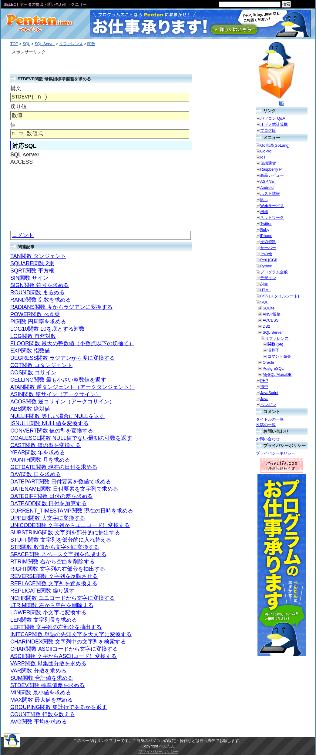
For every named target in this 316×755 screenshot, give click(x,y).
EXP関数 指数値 (30, 351)
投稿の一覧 (266, 425)
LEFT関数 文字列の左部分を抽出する (56, 627)
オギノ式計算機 (274, 124)
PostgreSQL (273, 368)
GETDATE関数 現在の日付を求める (53, 467)
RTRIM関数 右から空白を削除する (52, 562)
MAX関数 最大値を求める (41, 700)
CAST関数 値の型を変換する (45, 445)
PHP (264, 380)
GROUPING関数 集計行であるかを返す (58, 707)
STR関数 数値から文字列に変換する (54, 547)
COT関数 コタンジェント (41, 365)
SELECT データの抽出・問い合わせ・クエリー (45, 4)
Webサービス (272, 205)
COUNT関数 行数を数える (42, 714)
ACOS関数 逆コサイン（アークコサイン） (62, 402)
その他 (266, 254)
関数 (91, 44)
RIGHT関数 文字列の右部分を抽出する (57, 569)
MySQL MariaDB (277, 374)
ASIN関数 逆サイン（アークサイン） (55, 394)
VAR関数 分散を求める (38, 671)
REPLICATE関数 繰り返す (42, 591)
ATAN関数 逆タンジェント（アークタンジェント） (72, 387)
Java (264, 398)
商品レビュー (272, 175)
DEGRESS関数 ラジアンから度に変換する (62, 358)
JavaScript (269, 392)
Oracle (268, 362)
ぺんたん (167, 746)
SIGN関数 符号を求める (39, 285)
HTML (265, 290)
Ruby (264, 229)
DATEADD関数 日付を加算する (48, 503)
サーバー (268, 248)
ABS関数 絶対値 (30, 409)
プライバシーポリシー (275, 453)
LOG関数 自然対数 (33, 336)
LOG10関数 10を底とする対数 (47, 329)
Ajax (264, 284)
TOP (14, 44)
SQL (26, 44)
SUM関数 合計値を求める (41, 678)
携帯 (264, 386)
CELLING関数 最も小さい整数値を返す (58, 380)
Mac (263, 199)
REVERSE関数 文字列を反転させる (54, 576)
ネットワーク (272, 217)
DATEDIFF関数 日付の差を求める (51, 496)
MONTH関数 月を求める (40, 460)
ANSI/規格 (272, 314)
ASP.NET (268, 181)
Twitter (266, 223)
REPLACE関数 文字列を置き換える (53, 583)
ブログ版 (268, 130)
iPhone (266, 235)
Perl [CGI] (268, 260)
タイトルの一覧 (270, 419)
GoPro (265, 151)
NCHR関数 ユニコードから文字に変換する (62, 598)
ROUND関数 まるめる (37, 292)
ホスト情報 (270, 193)
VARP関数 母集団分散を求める (48, 663)
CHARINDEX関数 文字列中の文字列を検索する (68, 642)
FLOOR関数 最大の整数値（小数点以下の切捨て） (72, 343)
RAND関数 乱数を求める (40, 300)
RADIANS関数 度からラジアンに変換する (61, 307)
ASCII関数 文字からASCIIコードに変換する (63, 656)
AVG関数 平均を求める (38, 722)
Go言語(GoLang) (275, 145)
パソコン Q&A (272, 118)
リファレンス (71, 44)
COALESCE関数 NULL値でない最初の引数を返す (71, 438)
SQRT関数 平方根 (32, 271)
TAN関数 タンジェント (38, 256)
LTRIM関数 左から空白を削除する (51, 605)
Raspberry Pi (271, 169)
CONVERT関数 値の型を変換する (51, 431)
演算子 (273, 350)
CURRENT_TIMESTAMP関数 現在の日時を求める (71, 511)
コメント (23, 235)
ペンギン (268, 405)
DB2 (266, 326)
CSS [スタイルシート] (279, 296)
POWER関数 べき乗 (35, 314)
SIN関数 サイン (29, 278)
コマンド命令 (279, 356)
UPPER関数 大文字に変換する (47, 518)
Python (266, 266)
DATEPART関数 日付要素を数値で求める (60, 482)
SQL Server (45, 44)
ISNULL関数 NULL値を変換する (49, 423)
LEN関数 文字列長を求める (43, 620)
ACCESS (271, 320)
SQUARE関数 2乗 (32, 263)
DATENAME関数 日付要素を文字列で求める (64, 489)
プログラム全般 (274, 272)
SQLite (268, 308)
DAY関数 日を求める (35, 474)
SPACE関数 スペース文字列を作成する (58, 554)
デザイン (268, 278)
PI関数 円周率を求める (38, 322)
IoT (263, 157)
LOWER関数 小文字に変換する (48, 613)
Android (267, 187)
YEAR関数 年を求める (37, 452)
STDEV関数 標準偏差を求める (47, 685)
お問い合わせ (268, 439)
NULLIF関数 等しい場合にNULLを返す (57, 416)
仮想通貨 (268, 163)
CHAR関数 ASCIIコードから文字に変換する (64, 649)
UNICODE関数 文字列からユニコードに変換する (70, 525)
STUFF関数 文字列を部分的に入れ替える (60, 540)
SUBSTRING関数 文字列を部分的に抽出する (65, 533)
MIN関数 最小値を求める (40, 693)
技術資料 (268, 241)
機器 (264, 211)
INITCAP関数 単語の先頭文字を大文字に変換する (71, 634)
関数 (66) (275, 344)
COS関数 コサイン (33, 372)
